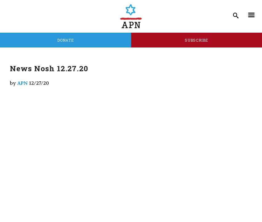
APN (22, 83)
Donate (65, 40)
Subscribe (196, 40)
